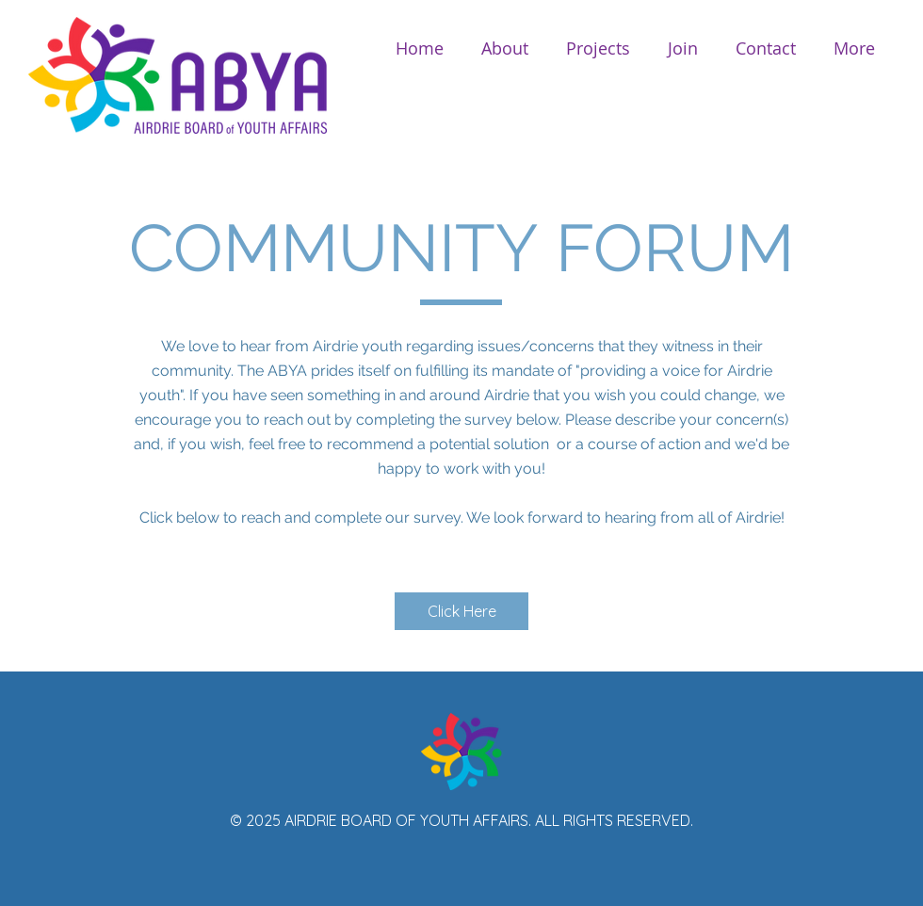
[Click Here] (461, 611)
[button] (504, 48)
